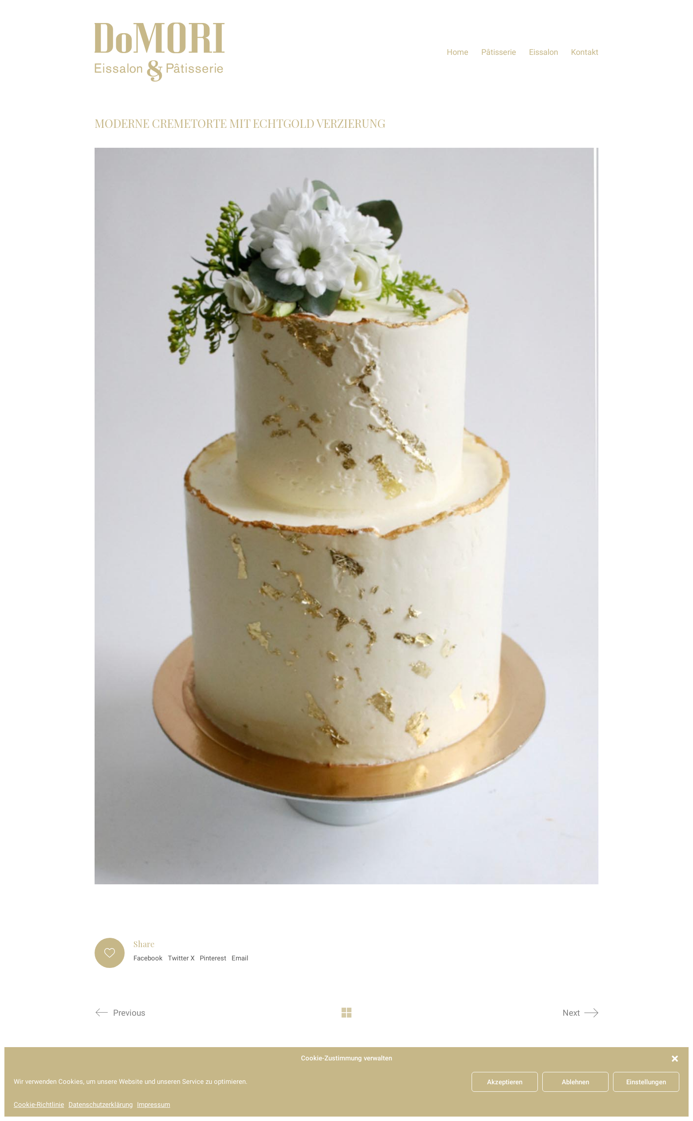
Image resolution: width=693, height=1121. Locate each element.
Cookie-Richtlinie (39, 1105)
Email (240, 958)
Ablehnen (575, 1082)
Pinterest (213, 958)
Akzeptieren (504, 1082)
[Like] (110, 953)
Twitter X (181, 958)
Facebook (148, 958)
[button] (674, 1058)
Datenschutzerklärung (101, 1105)
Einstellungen (646, 1082)
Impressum (153, 1105)
